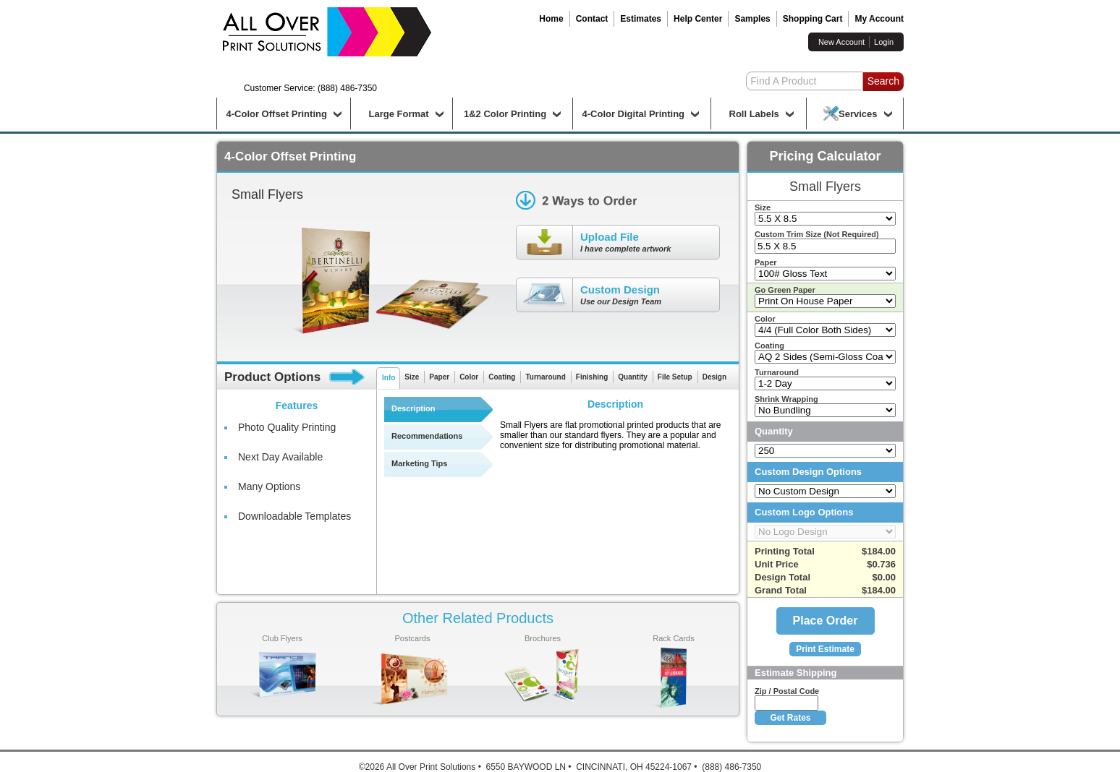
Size (411, 377)
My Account (879, 19)
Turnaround (545, 377)
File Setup (675, 377)
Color (468, 377)
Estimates (640, 19)
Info (388, 378)
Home (551, 19)
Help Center (698, 19)
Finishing (592, 377)
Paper (439, 377)
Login (884, 42)
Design (714, 377)
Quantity (633, 377)
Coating (501, 377)
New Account (841, 42)
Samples (752, 19)
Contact (592, 19)
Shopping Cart (813, 19)
